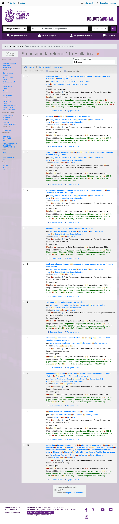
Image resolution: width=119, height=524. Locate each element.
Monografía (7, 130)
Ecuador (6, 165)
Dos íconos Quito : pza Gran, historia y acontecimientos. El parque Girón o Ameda (78, 375)
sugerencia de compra (75, 493)
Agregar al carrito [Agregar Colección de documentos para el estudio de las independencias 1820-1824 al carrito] (72, 368)
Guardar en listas (54, 111)
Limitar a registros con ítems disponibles (9, 65)
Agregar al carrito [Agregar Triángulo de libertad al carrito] (72, 332)
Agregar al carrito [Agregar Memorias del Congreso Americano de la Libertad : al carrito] (72, 480)
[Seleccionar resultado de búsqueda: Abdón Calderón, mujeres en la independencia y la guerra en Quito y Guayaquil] (23, 152)
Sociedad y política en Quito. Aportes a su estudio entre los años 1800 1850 (78, 77)
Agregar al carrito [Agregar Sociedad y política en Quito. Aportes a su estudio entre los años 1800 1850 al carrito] (72, 111)
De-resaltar (29, 67)
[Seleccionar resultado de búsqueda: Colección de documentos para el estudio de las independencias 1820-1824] (23, 337)
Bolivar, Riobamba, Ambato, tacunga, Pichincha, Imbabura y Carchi (79, 265)
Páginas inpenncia (68, 116)
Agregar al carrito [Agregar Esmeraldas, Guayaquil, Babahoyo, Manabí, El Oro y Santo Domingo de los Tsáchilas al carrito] (72, 222)
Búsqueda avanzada (19, 35)
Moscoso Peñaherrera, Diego (60, 379)
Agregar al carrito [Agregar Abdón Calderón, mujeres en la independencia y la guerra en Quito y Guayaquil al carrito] (72, 184)
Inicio (6, 46)
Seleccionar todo (45, 67)
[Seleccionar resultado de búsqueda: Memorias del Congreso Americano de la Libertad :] (23, 445)
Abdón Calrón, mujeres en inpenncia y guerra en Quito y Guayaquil (79, 153)
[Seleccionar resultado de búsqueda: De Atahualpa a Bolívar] (23, 411)
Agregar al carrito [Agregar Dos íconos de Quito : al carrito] (72, 406)
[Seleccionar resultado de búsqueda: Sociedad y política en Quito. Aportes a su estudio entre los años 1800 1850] (23, 76)
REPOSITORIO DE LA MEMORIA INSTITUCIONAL (10, 108)
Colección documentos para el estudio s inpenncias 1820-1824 (78, 339)
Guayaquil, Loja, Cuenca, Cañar (69, 228)
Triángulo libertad (65, 302)
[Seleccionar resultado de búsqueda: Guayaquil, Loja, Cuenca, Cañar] (23, 228)
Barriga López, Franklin (61, 120)
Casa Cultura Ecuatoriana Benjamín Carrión (64, 122)
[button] (11, 3)
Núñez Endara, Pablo (79, 81)
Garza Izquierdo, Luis (58, 415)
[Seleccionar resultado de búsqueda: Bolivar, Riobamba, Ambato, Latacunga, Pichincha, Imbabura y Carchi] (23, 264)
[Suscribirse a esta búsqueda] (98, 54)
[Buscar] (113, 28)
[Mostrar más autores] (7, 95)
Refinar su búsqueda (10, 54)
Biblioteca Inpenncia (63, 162)
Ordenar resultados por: (82, 59)
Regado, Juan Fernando (58, 84)
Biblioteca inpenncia (63, 124)
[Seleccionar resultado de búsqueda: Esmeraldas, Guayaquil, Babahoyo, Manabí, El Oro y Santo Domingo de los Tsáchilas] (23, 190)
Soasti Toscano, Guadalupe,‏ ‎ (63, 343)
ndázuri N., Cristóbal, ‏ (58, 81)
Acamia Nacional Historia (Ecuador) (88, 120)
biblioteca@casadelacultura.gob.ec (40, 512)
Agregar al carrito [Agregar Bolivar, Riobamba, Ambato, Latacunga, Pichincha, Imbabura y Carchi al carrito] (72, 296)
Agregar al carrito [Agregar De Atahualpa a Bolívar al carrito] (72, 439)
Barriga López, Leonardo (61, 305)
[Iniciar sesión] (87, 3)
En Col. (5, 140)
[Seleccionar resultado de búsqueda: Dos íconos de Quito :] (23, 373)
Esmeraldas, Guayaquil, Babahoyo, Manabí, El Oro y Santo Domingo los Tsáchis (78, 191)
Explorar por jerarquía (51, 35)
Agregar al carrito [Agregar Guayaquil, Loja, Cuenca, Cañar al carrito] (72, 258)
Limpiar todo (58, 67)
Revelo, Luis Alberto (79, 84)
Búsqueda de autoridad (82, 35)
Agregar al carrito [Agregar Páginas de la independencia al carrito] (72, 146)
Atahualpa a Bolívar (69, 412)
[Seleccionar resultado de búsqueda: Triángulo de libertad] (23, 302)
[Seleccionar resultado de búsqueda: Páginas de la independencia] (23, 116)
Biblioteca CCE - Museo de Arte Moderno (9, 118)
